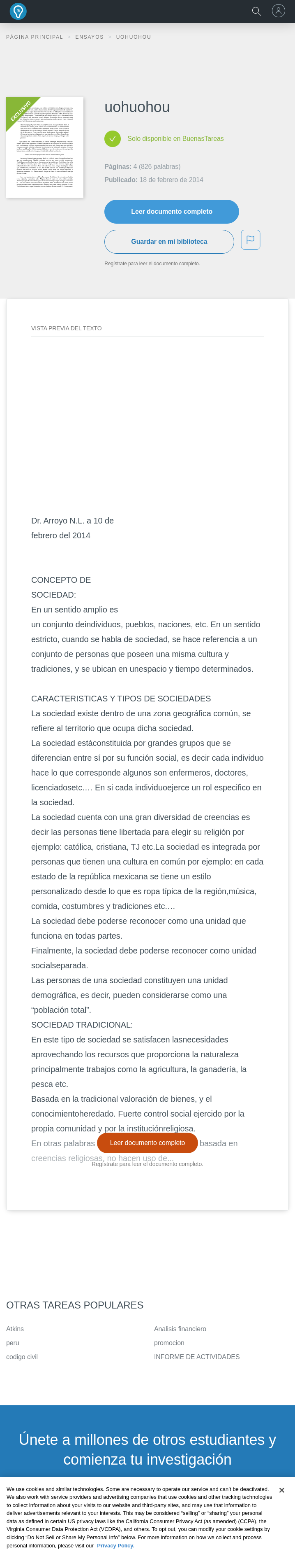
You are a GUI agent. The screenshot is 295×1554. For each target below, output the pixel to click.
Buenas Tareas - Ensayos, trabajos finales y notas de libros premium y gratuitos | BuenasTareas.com (18, 11)
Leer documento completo (171, 211)
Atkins (15, 1328)
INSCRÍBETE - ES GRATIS (147, 1501)
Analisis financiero (180, 1328)
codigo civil (22, 1356)
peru (12, 1342)
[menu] (280, 10)
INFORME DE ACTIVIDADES (197, 1356)
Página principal (35, 37)
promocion (169, 1342)
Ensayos (90, 37)
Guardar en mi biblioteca (169, 241)
